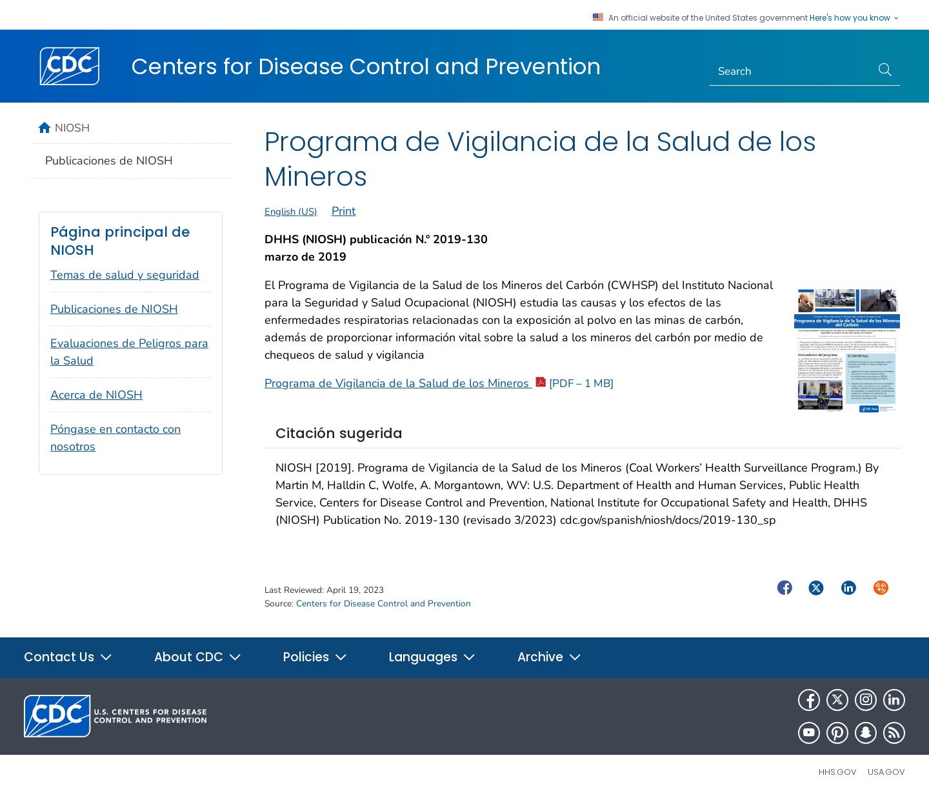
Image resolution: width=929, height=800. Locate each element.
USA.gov (886, 772)
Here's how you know (855, 18)
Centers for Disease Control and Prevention (366, 66)
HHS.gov (838, 772)
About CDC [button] (198, 657)
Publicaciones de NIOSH (109, 160)
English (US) (291, 211)
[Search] (791, 71)
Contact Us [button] (68, 657)
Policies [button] (315, 657)
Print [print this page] (343, 211)
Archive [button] (549, 657)
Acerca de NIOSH (96, 395)
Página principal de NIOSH (120, 241)
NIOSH (72, 127)
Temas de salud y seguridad (124, 275)
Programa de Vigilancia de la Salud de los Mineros (439, 383)
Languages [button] (432, 657)
